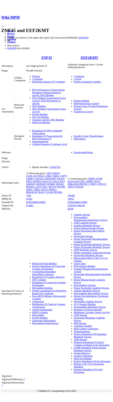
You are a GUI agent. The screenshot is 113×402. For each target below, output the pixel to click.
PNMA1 (53, 189)
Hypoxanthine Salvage (85, 285)
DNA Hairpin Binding (84, 266)
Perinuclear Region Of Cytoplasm (48, 81)
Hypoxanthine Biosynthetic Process (91, 293)
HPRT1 (92, 178)
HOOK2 (30, 187)
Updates (11, 42)
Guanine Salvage (82, 214)
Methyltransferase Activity (87, 103)
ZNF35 (46, 57)
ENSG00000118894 (77, 202)
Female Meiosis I (82, 353)
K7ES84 (72, 205)
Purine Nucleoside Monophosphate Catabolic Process (91, 240)
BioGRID (12, 48)
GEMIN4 (36, 181)
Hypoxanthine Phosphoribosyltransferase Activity (91, 218)
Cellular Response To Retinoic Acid (49, 144)
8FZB (70, 209)
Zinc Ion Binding (40, 117)
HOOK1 (60, 184)
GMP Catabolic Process (85, 222)
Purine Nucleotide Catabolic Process (91, 288)
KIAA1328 (73, 181)
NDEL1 (30, 189)
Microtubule (38, 315)
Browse (11, 33)
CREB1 (30, 178)
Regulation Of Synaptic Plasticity (48, 277)
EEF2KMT (89, 57)
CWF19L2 (39, 178)
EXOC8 (61, 178)
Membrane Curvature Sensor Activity (92, 312)
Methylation (80, 139)
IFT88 (99, 178)
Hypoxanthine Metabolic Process (90, 307)
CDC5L (40, 176)
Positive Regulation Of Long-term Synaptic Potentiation (48, 267)
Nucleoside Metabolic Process (88, 255)
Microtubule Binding (42, 288)
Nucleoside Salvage (83, 236)
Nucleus (36, 76)
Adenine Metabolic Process (87, 290)
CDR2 (48, 176)
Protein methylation (83, 152)
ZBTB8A (57, 192)
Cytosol (77, 79)
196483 (71, 195)
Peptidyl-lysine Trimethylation (88, 136)
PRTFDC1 (84, 184)
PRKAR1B (31, 192)
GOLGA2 (47, 181)
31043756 (55, 167)
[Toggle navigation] (2, 26)
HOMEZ (51, 184)
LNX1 (82, 181)
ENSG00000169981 (36, 202)
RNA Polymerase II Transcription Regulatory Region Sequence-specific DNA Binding (48, 93)
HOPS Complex (40, 312)
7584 (28, 195)
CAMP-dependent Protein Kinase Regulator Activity (90, 349)
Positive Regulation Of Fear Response (92, 361)
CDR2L (55, 176)
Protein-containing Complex (87, 81)
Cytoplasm (37, 79)
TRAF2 (41, 192)
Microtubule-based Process (45, 323)
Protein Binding (40, 114)
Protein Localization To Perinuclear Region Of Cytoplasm (49, 292)
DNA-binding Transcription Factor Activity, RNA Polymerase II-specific (49, 101)
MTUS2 (52, 187)
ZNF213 (102, 184)
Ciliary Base (80, 263)
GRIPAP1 (31, 184)
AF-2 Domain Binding (85, 304)
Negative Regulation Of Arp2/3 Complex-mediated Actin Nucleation (91, 343)
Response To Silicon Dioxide (88, 309)
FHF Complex (39, 280)
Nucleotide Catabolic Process (88, 301)
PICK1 (44, 189)
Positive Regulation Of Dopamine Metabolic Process (90, 335)
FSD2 (29, 181)
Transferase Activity (83, 111)
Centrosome (38, 301)
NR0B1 (89, 181)
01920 (29, 199)
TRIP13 (94, 184)
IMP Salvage (80, 323)
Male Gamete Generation (86, 328)
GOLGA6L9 (58, 181)
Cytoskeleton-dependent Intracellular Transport (44, 273)
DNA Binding (39, 106)
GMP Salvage (80, 315)
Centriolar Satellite (83, 326)
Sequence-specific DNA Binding (48, 120)
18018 (71, 199)
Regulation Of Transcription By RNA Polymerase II (47, 137)
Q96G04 (80, 205)
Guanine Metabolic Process (87, 225)
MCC (45, 187)
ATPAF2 (56, 173)
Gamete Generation (83, 356)
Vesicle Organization (42, 309)
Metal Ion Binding (41, 122)
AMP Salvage (80, 339)
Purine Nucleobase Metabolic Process (92, 244)
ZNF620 (79, 187)
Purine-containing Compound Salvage (92, 252)
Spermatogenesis (40, 141)
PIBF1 (37, 189)
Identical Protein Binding (44, 263)
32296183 (83, 37)
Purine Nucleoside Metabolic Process (92, 247)
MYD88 (61, 187)
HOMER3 (41, 184)
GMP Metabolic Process (85, 250)
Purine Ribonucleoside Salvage (89, 228)
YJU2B (49, 192)
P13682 (30, 205)
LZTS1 (38, 187)
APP (49, 173)
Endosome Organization (44, 320)
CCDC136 (31, 176)
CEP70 (63, 176)
